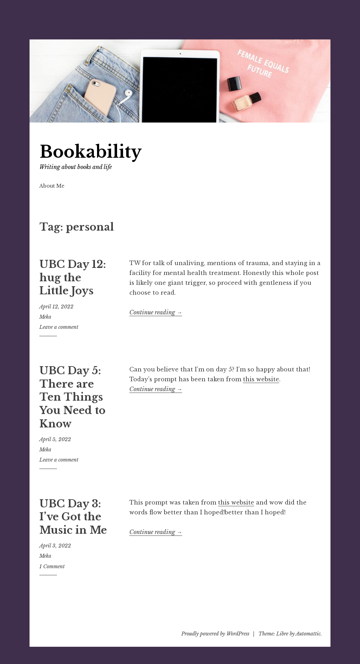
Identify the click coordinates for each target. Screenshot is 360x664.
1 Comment (52, 566)
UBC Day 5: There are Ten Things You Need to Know (72, 397)
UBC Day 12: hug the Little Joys (72, 277)
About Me (51, 186)
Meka (45, 317)
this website (261, 379)
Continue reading (155, 312)
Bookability (90, 152)
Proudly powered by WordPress (215, 634)
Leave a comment (58, 327)
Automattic (308, 634)
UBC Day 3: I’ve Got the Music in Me (73, 517)
